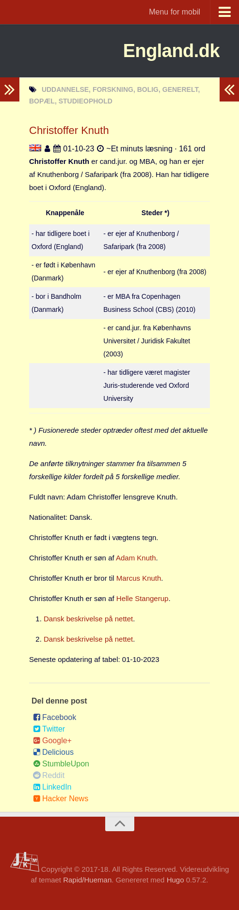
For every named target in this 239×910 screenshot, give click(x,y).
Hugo (175, 880)
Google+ (52, 740)
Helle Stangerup (142, 598)
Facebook (54, 717)
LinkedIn (52, 787)
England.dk (166, 50)
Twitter (49, 729)
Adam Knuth (136, 558)
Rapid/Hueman (87, 880)
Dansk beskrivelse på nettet (88, 619)
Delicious (53, 752)
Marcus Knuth (138, 578)
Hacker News (60, 798)
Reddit (48, 775)
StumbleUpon (61, 764)
